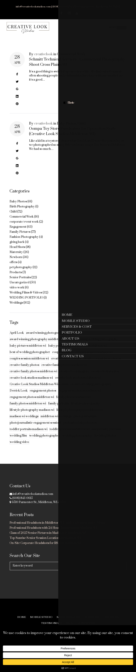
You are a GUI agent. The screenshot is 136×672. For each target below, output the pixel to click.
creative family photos (24, 369)
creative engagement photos (102, 362)
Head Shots (17, 251)
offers (13, 266)
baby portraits (57, 349)
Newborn (16, 261)
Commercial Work (71, 58)
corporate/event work (24, 226)
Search (122, 566)
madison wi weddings (24, 420)
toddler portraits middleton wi (69, 433)
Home (21, 617)
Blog (69, 623)
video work (17, 291)
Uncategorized (19, 286)
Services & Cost (68, 617)
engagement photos (43, 394)
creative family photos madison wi (64, 369)
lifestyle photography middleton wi (80, 414)
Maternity (16, 256)
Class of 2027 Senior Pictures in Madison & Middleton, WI (48, 533)
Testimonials (51, 623)
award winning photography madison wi (53, 337)
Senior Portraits (20, 281)
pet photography (21, 271)
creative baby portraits (66, 362)
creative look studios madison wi (31, 382)
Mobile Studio (41, 617)
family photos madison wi (73, 401)
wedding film (18, 439)
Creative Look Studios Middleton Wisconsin (39, 388)
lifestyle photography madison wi (32, 414)
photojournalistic (85, 420)
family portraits (58, 407)
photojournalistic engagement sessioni (35, 427)
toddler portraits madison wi (28, 433)
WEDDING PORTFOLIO (26, 301)
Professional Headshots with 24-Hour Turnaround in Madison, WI (53, 528)
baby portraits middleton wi (88, 349)
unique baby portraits (106, 433)
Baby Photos (66, 127)
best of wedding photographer (30, 356)
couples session (62, 356)
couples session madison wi (94, 356)
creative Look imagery (74, 375)
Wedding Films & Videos (26, 296)
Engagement (18, 231)
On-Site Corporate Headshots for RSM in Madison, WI (45, 543)
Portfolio (92, 617)
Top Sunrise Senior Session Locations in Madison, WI (45, 538)
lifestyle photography (85, 407)
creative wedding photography (91, 388)
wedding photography (77, 439)
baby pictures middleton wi (28, 349)
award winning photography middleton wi (37, 343)
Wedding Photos (105, 439)
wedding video (19, 446)
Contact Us (86, 623)
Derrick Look (18, 394)
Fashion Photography (24, 241)
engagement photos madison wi (79, 394)
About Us (112, 617)
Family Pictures (20, 236)
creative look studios (105, 375)
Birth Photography (22, 210)
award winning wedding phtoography (93, 343)
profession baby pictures (79, 427)
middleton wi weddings (56, 420)
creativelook (43, 58)
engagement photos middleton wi (32, 401)
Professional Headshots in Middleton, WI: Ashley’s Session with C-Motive (58, 523)
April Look (17, 337)
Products (16, 276)
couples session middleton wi (29, 362)
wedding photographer (44, 439)
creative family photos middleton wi (33, 375)
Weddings (16, 306)
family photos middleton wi (28, 407)
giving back (17, 246)
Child (81, 127)
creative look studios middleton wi (77, 382)
